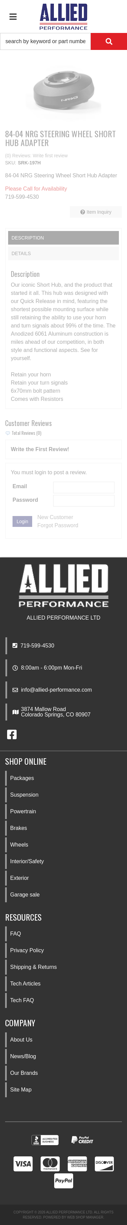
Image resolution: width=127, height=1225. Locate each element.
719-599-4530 (33, 646)
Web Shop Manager (85, 1217)
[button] (63, 41)
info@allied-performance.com (56, 690)
